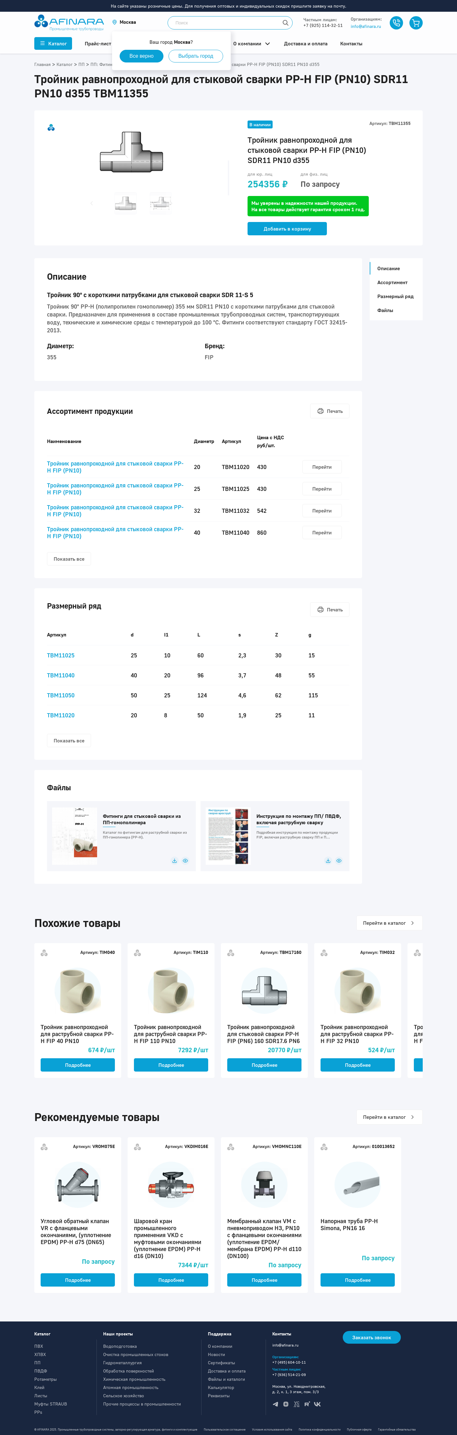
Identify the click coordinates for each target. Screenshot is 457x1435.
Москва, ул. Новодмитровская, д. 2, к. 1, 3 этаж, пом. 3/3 (299, 1389)
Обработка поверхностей (128, 1370)
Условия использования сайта (272, 1429)
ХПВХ (40, 1354)
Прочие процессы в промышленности (142, 1403)
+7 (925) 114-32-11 (323, 25)
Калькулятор (221, 1387)
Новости (216, 1354)
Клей (39, 1387)
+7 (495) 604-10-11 (289, 1362)
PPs (38, 1412)
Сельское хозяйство (123, 1395)
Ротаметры (45, 1379)
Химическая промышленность (134, 1379)
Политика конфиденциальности (320, 1429)
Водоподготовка (120, 1346)
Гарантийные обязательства (397, 1429)
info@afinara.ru (366, 26)
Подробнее (78, 1065)
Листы (40, 1395)
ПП (37, 1362)
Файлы (385, 310)
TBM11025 (61, 655)
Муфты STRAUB (50, 1403)
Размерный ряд (395, 296)
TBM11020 (61, 715)
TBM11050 (61, 695)
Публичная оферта (359, 1429)
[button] (124, 22)
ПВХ (38, 1346)
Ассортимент (392, 282)
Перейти (322, 467)
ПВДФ (40, 1370)
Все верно (141, 56)
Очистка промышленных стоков (135, 1354)
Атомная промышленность (130, 1387)
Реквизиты (219, 1395)
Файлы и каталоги (226, 1379)
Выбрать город (195, 56)
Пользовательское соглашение (225, 1429)
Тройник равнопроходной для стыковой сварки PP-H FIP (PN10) (115, 467)
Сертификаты (221, 1362)
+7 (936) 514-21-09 (289, 1374)
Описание (387, 268)
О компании (220, 1346)
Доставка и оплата (227, 1370)
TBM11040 (61, 675)
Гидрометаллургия (122, 1362)
